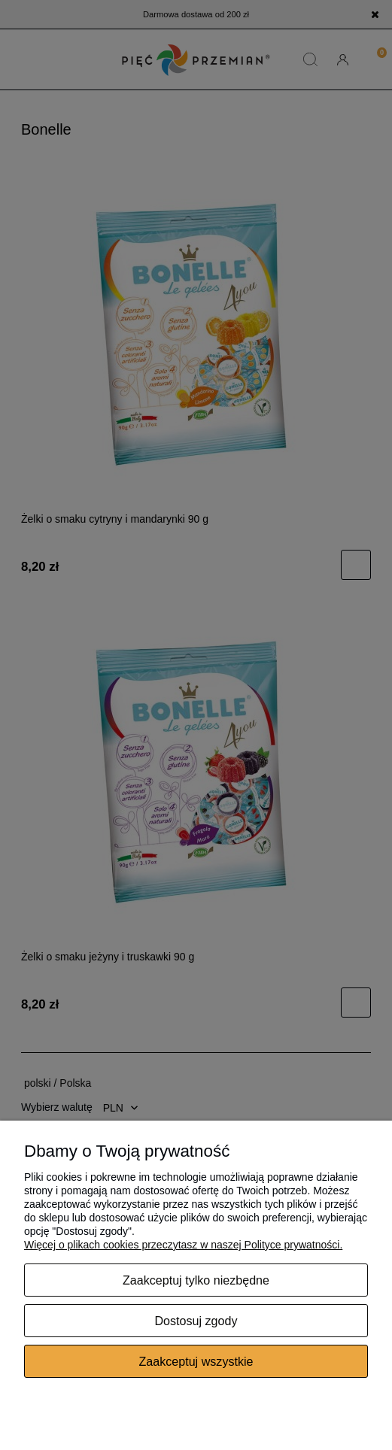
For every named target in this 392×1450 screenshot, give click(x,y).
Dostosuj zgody (195, 1320)
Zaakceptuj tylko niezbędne (196, 1280)
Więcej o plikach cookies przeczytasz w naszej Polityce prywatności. (183, 1245)
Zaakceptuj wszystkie (195, 1361)
